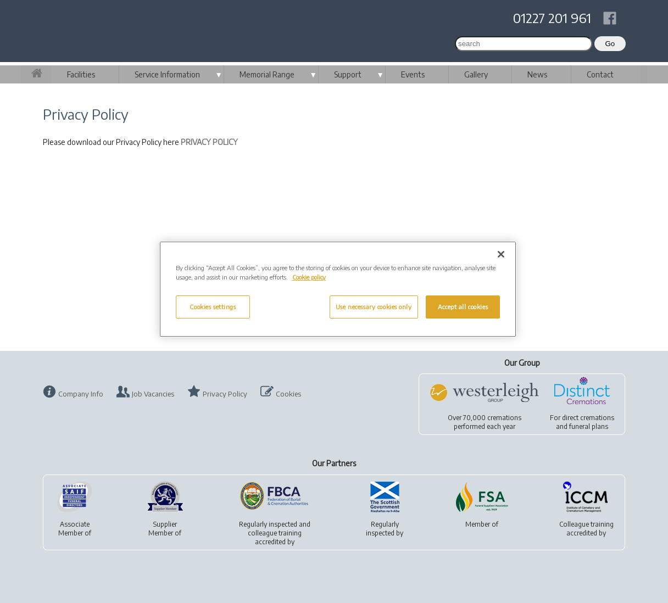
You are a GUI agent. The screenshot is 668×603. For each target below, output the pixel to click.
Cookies (288, 393)
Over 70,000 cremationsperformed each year (484, 422)
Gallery (476, 74)
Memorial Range (267, 74)
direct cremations (588, 418)
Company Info (80, 393)
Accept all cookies (463, 307)
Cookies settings (213, 307)
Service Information (167, 74)
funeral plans (588, 426)
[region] (337, 289)
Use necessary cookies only (374, 307)
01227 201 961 (552, 17)
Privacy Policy (225, 393)
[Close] (501, 254)
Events (413, 74)
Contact (600, 74)
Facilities (81, 74)
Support (347, 74)
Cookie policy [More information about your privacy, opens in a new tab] (309, 277)
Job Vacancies (153, 393)
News (537, 74)
